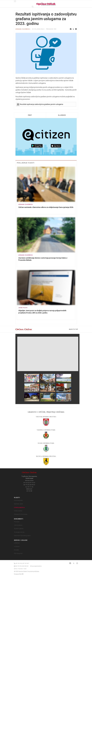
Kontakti (16, 550)
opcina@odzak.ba (36, 566)
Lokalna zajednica (23, 29)
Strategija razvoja (19, 532)
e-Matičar (17, 543)
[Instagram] (77, 563)
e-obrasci (16, 546)
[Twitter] (73, 563)
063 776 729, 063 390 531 (22, 566)
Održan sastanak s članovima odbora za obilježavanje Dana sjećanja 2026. (46, 207)
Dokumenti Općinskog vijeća (22, 535)
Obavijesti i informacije (20, 514)
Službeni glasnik (18, 528)
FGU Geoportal (18, 553)
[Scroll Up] (73, 329)
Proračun (16, 521)
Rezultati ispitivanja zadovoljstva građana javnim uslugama (41, 104)
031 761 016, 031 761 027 (22, 563)
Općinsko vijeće (18, 504)
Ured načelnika (18, 500)
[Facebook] (70, 563)
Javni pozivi (22, 307)
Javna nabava (18, 525)
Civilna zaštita (18, 511)
